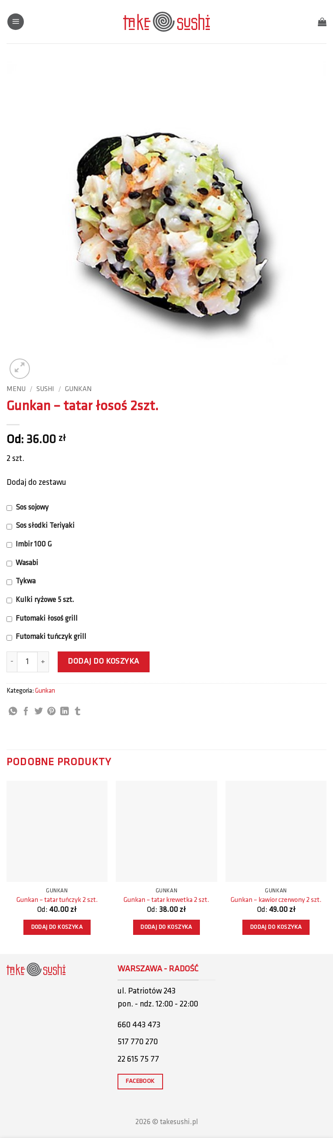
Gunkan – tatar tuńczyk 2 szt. (57, 900)
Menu (16, 389)
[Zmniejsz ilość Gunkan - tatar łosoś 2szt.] (12, 661)
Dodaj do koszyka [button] (57, 927)
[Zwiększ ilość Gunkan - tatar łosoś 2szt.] (43, 661)
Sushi (45, 389)
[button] (15, 21)
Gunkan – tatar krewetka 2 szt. (166, 900)
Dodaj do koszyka (104, 662)
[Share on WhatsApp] (13, 712)
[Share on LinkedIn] (64, 712)
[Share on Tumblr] (77, 712)
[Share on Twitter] (38, 712)
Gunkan (78, 389)
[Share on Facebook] (26, 712)
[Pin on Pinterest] (51, 712)
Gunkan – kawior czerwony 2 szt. (276, 900)
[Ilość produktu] (27, 661)
